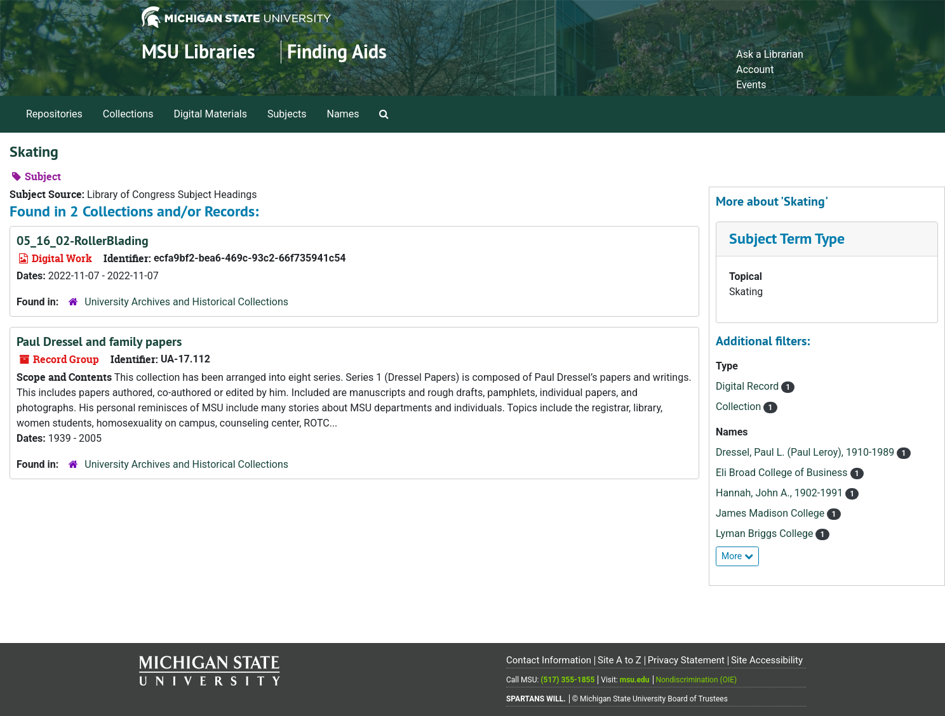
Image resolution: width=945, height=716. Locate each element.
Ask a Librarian (769, 54)
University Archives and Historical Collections (186, 302)
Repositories (54, 114)
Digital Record (748, 386)
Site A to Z (619, 660)
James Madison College (771, 513)
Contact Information (548, 660)
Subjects (286, 114)
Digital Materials (210, 114)
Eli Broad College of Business (783, 473)
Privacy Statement (686, 660)
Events (751, 85)
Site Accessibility (767, 660)
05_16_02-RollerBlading (83, 240)
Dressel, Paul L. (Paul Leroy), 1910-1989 (806, 452)
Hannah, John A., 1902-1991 (780, 493)
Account (755, 69)
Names (343, 114)
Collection (739, 407)
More (737, 556)
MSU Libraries (198, 51)
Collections (128, 114)
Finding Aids (337, 51)
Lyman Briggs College (765, 533)
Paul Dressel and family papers (99, 341)
